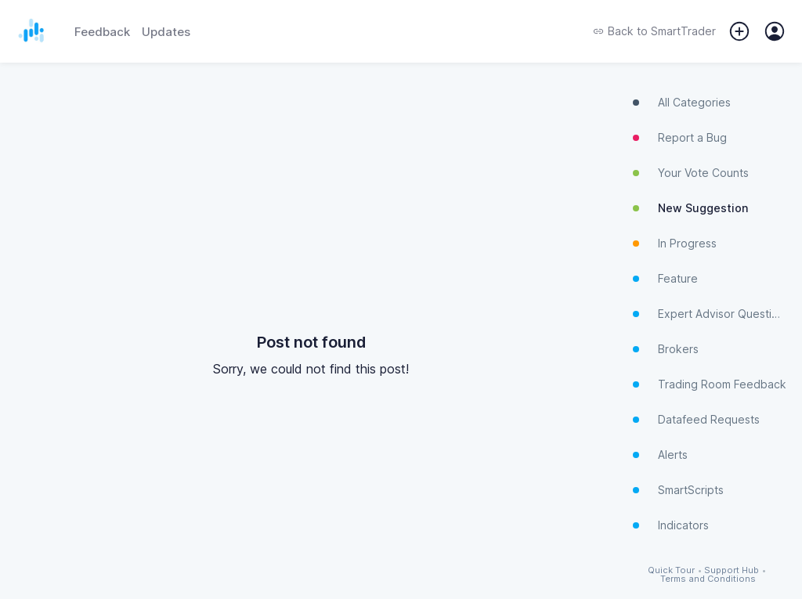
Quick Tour (671, 570)
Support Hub (731, 570)
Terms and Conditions (708, 579)
